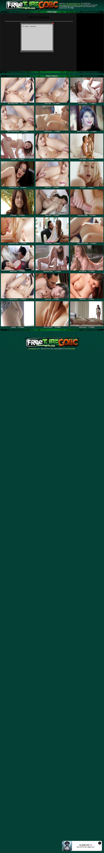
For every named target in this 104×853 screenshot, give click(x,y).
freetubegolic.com (34, 348)
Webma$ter (72, 348)
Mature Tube (62, 5)
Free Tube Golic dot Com (73, 3)
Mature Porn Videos (72, 5)
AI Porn (80, 5)
